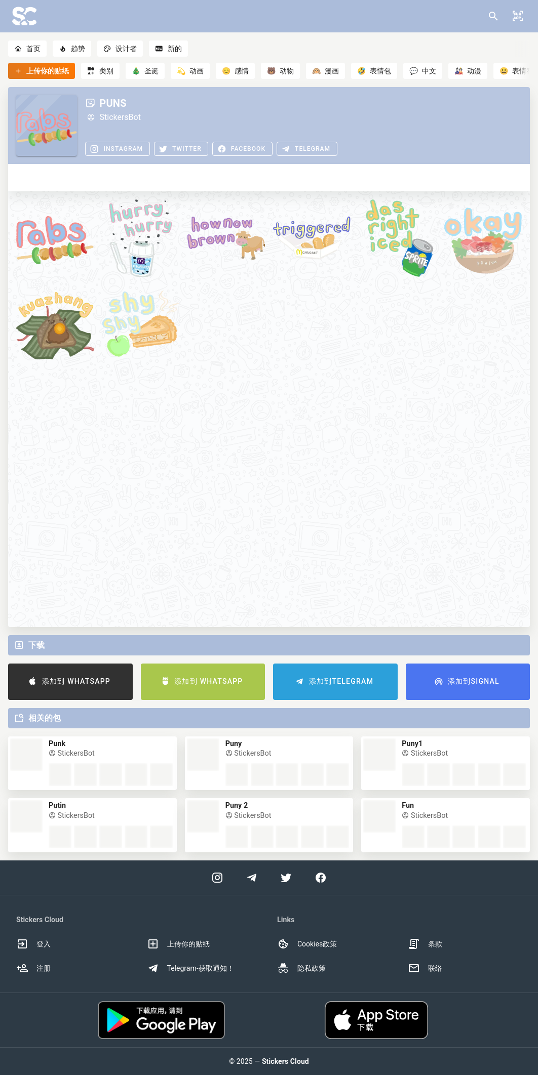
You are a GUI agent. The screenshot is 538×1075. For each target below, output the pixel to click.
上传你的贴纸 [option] (178, 944)
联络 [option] (425, 968)
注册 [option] (33, 968)
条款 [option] (425, 944)
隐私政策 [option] (301, 968)
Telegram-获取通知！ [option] (190, 968)
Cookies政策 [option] (307, 944)
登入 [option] (33, 944)
